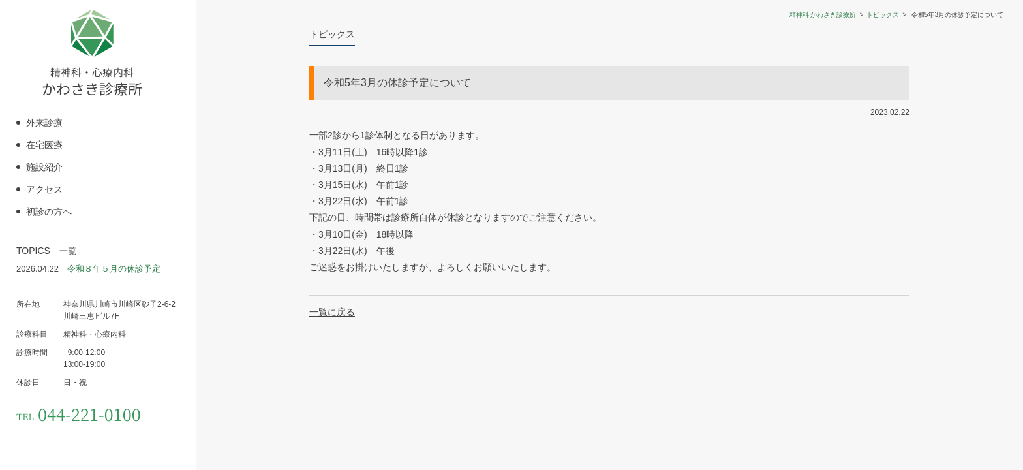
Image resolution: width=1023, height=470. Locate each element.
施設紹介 (44, 167)
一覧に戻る (332, 312)
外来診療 (44, 123)
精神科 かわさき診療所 (823, 14)
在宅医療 (44, 145)
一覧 (67, 251)
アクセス (44, 189)
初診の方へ (49, 211)
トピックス (882, 14)
